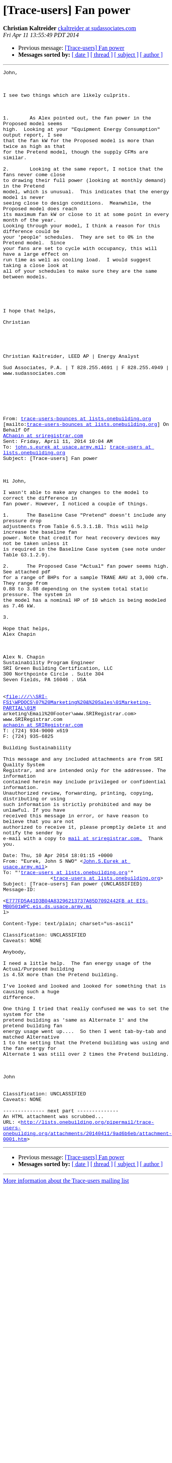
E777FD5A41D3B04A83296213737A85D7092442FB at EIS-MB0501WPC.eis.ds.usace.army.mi (75, 1071)
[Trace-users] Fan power (95, 48)
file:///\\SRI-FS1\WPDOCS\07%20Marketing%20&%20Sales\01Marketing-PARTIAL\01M (77, 829)
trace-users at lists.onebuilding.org (74, 1033)
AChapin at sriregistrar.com (43, 509)
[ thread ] (101, 54)
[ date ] (80, 54)
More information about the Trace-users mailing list (66, 1395)
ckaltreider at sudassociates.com (97, 28)
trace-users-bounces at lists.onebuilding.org (86, 488)
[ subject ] (126, 54)
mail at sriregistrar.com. (105, 992)
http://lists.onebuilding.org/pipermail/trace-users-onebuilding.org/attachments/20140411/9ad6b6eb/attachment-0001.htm (87, 1343)
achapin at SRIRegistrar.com (43, 856)
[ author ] (151, 54)
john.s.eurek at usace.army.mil (59, 522)
